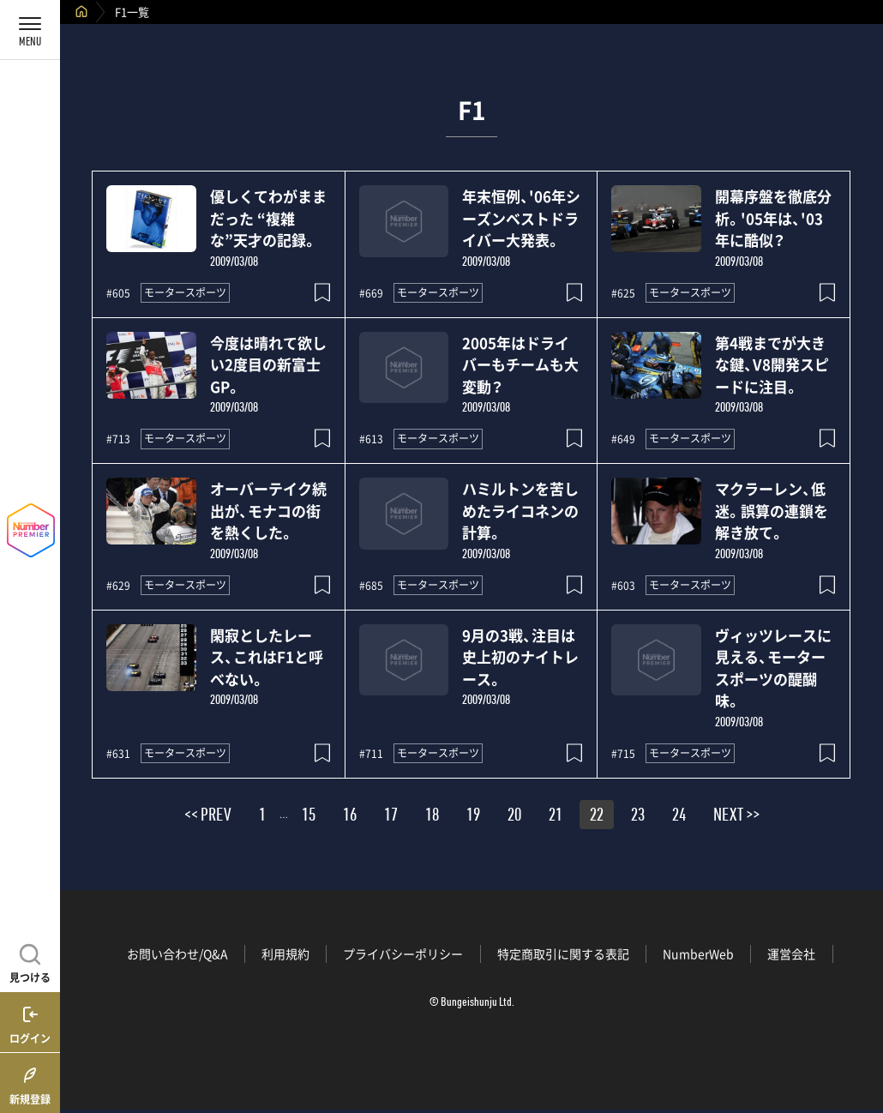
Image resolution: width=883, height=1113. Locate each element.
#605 (118, 293)
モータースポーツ (185, 292)
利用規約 (285, 953)
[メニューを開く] (30, 30)
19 (473, 817)
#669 (371, 293)
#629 (118, 585)
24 (679, 817)
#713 (118, 439)
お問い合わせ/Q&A (177, 953)
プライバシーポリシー (403, 953)
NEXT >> (736, 817)
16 (350, 817)
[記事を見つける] (30, 961)
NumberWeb (698, 953)
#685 (371, 585)
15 (308, 817)
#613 (371, 439)
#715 (623, 753)
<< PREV (207, 817)
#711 (371, 753)
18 (432, 817)
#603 (623, 585)
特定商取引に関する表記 (563, 953)
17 (391, 817)
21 (555, 817)
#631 (118, 753)
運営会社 (791, 953)
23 (638, 817)
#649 (623, 439)
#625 (623, 293)
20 (514, 817)
